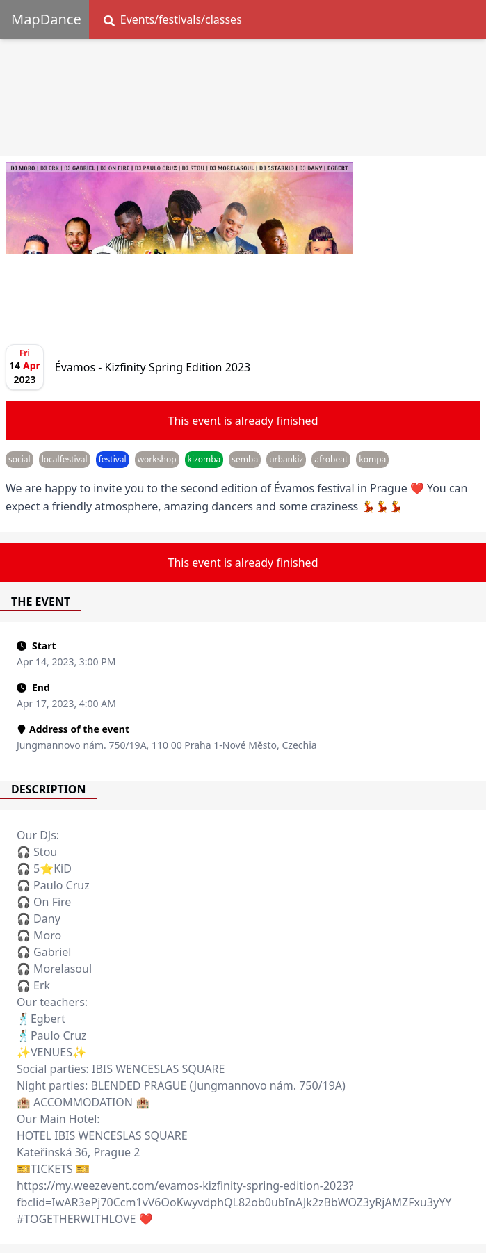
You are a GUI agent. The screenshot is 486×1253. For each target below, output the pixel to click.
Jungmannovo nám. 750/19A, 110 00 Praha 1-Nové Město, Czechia (167, 745)
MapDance (46, 19)
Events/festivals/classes (173, 19)
